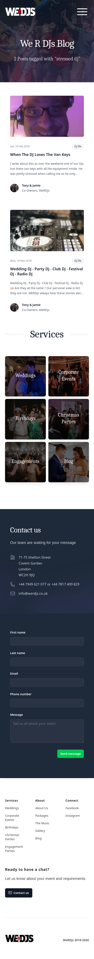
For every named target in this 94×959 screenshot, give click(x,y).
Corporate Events (12, 818)
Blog (38, 838)
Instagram (72, 816)
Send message (70, 754)
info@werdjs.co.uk (33, 593)
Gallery (40, 831)
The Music (42, 823)
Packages (41, 816)
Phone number (20, 694)
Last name (17, 653)
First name (18, 632)
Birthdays (11, 827)
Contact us (18, 893)
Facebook (72, 808)
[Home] (19, 935)
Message (16, 715)
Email (14, 673)
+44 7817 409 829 (65, 584)
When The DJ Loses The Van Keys (40, 154)
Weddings (12, 808)
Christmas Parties (12, 837)
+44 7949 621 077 (32, 584)
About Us (41, 808)
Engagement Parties (14, 849)
